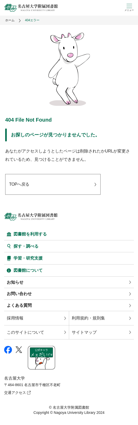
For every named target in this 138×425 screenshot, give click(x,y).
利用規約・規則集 (88, 318)
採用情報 (15, 318)
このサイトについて (25, 332)
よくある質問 (19, 305)
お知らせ (15, 282)
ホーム (10, 20)
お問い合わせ (19, 293)
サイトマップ (84, 332)
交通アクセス (15, 393)
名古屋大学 (14, 378)
